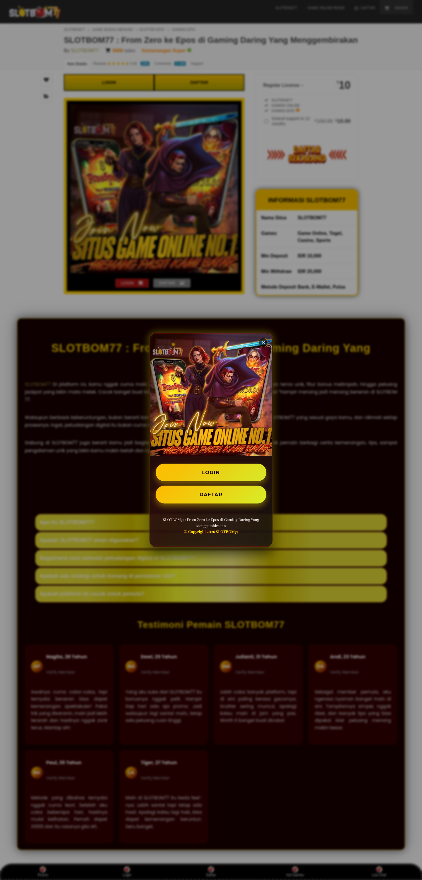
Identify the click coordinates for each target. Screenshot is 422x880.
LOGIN (211, 472)
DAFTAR (211, 494)
